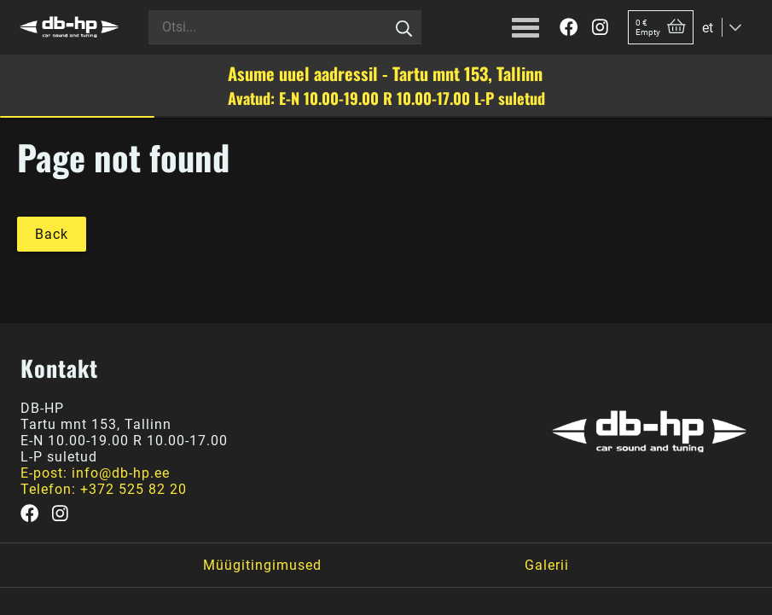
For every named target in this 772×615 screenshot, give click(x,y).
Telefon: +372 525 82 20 (103, 489)
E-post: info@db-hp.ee (95, 473)
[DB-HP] (69, 27)
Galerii (547, 565)
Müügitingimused (262, 565)
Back (51, 234)
